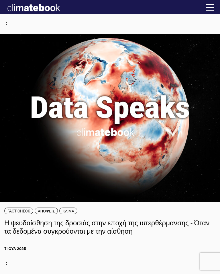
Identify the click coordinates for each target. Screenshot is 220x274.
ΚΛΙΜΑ (68, 211)
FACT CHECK (18, 211)
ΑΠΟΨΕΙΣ (46, 211)
